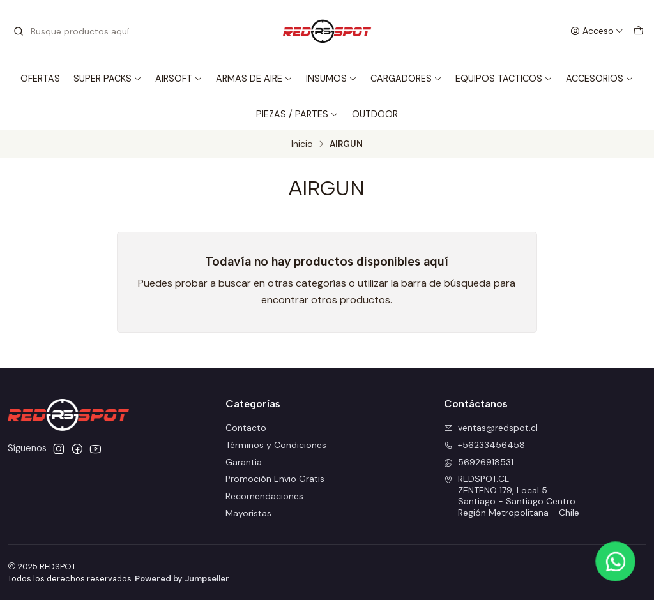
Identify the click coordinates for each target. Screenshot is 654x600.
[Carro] (638, 31)
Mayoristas (248, 513)
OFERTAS (40, 78)
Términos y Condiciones (275, 445)
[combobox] (78, 31)
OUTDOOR (375, 114)
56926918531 (478, 462)
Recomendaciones (264, 496)
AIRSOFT (178, 78)
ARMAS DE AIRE (254, 78)
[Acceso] (597, 31)
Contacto (245, 427)
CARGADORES (406, 78)
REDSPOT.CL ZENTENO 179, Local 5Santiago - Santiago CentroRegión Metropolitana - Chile (511, 495)
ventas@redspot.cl (491, 427)
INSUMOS (331, 78)
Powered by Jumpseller (182, 578)
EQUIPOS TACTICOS (503, 78)
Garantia (243, 462)
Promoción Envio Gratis (274, 478)
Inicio (302, 144)
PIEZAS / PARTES (297, 114)
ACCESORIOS (600, 78)
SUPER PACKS (107, 78)
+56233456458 (484, 445)
